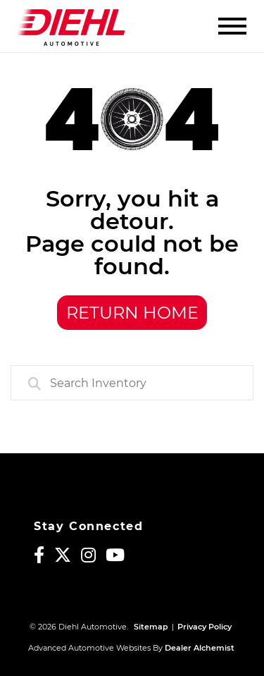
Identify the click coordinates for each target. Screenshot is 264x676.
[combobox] (132, 382)
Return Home (132, 312)
